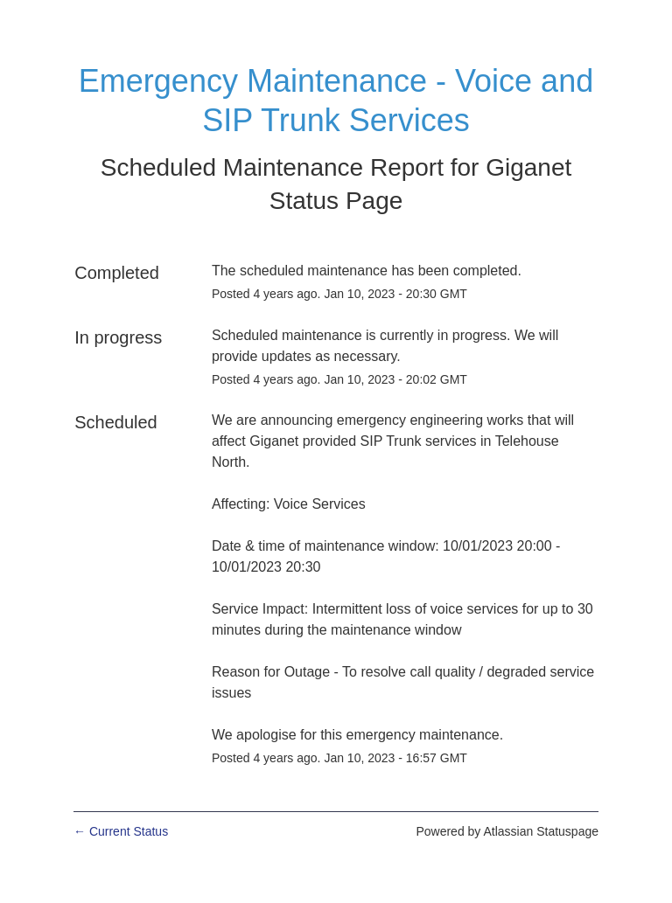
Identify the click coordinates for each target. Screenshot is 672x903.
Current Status (121, 831)
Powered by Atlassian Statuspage (507, 831)
